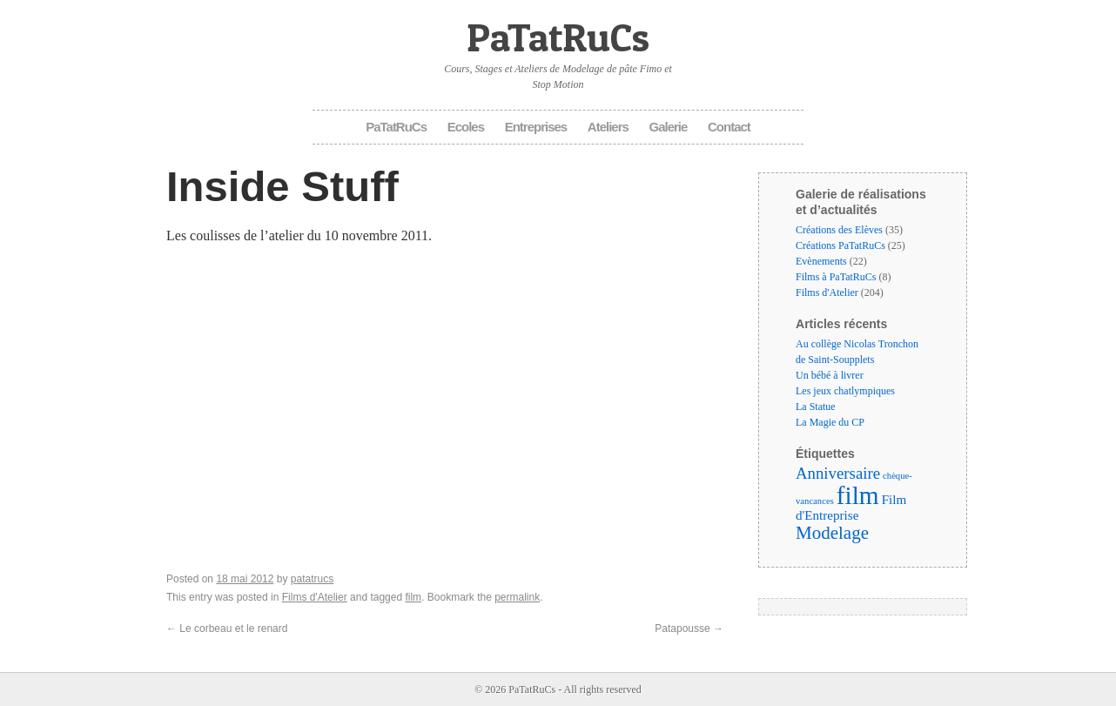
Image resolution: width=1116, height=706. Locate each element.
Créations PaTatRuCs (840, 245)
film (413, 597)
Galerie (668, 126)
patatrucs (312, 579)
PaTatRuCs (558, 37)
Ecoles (465, 126)
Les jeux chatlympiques (845, 391)
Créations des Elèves (839, 230)
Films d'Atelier (314, 597)
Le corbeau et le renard (226, 628)
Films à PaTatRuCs (836, 277)
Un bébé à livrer (830, 375)
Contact (729, 126)
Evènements (821, 261)
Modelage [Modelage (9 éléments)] (832, 532)
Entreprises (536, 126)
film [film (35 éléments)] (858, 495)
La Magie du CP (830, 422)
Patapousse (689, 628)
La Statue (816, 406)
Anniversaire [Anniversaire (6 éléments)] (838, 473)
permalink (517, 597)
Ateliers (608, 126)
